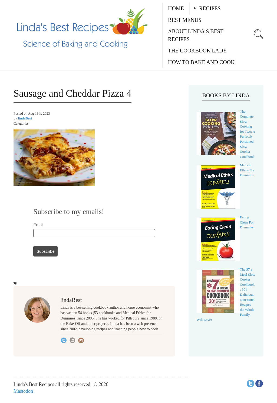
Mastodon (23, 391)
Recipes (210, 8)
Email (38, 224)
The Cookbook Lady (197, 51)
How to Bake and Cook (201, 62)
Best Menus (185, 20)
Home (176, 8)
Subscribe (46, 251)
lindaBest (25, 118)
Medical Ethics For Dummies (247, 170)
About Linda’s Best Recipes (195, 35)
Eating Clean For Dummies (247, 222)
